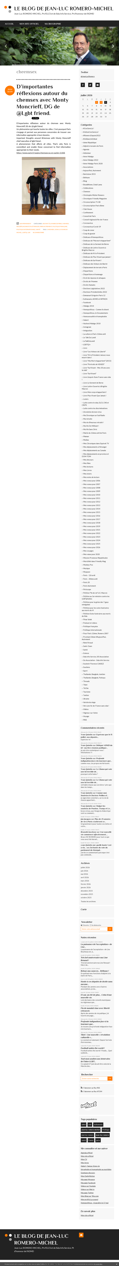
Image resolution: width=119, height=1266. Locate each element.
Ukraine (86, 699)
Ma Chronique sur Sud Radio (94, 415)
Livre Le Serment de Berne (93, 383)
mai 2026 (84, 874)
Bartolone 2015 (89, 174)
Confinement (88, 212)
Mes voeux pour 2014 (91, 509)
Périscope (87, 589)
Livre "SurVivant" (89, 373)
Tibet (85, 685)
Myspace (86, 572)
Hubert (86, 320)
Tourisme (86, 692)
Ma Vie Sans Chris (90, 429)
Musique (86, 568)
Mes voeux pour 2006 (91, 481)
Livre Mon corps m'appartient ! (95, 392)
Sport (85, 671)
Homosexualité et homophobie (95, 316)
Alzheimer (87, 153)
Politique (105, 1130)
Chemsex (65, 223)
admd (84, 1124)
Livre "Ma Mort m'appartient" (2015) (97, 361)
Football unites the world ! (92, 1048)
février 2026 (86, 884)
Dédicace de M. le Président (94, 253)
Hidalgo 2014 (88, 306)
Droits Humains (89, 285)
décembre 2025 (87, 891)
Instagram (87, 327)
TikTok (85, 688)
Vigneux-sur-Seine (90, 713)
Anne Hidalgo (88, 156)
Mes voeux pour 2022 (91, 533)
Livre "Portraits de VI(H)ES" (93, 364)
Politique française (60, 226)
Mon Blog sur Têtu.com (90, 1196)
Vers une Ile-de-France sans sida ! (96, 706)
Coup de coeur (88, 230)
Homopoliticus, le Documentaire (95, 313)
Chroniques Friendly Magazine (95, 198)
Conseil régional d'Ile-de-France (95, 220)
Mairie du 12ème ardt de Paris (94, 433)
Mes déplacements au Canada (94, 450)
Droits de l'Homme (90, 281)
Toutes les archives (88, 901)
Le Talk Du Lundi (89, 337)
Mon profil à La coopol (89, 1199)
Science (86, 653)
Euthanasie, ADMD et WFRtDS (95, 299)
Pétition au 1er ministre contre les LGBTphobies (95, 597)
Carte (84, 909)
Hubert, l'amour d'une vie (90, 1166)
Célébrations (88, 188)
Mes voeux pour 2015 (91, 512)
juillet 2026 (85, 867)
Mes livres (85, 1163)
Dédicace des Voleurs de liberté (95, 264)
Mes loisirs (87, 474)
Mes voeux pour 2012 (91, 502)
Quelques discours (88, 1173)
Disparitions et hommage (93, 274)
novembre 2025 (87, 894)
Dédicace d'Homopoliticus (93, 237)
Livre (85, 348)
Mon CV (84, 1159)
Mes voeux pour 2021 (91, 530)
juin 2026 (84, 871)
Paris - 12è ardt (89, 575)
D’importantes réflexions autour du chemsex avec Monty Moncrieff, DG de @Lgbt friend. (42, 99)
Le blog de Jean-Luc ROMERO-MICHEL (63, 8)
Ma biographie (53, 24)
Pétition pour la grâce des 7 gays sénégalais (95, 603)
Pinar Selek (87, 619)
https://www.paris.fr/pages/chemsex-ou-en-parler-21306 (41, 153)
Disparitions (88, 271)
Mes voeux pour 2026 (91, 547)
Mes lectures (88, 467)
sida (89, 1124)
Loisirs (85, 399)
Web (85, 720)
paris (98, 1140)
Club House (87, 209)
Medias (86, 440)
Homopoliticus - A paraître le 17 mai (94, 1203)
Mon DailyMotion (88, 1176)
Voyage (86, 716)
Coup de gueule (89, 234)
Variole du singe (89, 702)
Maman (86, 436)
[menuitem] (11, 23)
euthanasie (98, 1124)
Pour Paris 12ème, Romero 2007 (95, 633)
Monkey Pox (88, 565)
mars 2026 (85, 881)
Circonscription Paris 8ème (93, 206)
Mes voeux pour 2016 (91, 516)
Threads (86, 681)
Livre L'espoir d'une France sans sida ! (96, 378)
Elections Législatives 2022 (94, 288)
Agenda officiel (87, 1153)
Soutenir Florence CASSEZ (93, 664)
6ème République (89, 142)
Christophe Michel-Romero (93, 195)
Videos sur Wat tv (87, 1189)
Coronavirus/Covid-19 (92, 227)
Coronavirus (88, 223)
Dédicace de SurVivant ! (92, 260)
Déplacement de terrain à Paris (95, 267)
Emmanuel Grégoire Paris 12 (94, 295)
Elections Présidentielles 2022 (95, 292)
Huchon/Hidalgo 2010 (92, 323)
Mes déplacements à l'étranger (28, 226)
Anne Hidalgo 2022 (90, 160)
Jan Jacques (86, 819)
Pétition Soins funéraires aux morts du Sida (96, 615)
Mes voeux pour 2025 (91, 544)
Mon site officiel (29, 24)
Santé (38, 229)
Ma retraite (87, 419)
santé (84, 1140)
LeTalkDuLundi (89, 341)
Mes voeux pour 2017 (91, 519)
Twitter (86, 695)
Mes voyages (88, 551)
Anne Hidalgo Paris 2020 (93, 163)
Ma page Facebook (88, 1183)
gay (29, 232)
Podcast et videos (90, 623)
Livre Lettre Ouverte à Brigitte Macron (94, 387)
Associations (88, 167)
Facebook (87, 302)
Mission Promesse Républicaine (95, 558)
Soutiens (86, 667)
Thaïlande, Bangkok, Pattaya (94, 678)
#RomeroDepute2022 (91, 135)
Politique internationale (26, 229)
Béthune (86, 177)
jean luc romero (87, 1135)
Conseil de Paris (89, 216)
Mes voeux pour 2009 (91, 491)
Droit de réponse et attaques (94, 278)
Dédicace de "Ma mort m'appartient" (97, 241)
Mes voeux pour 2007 (91, 484)
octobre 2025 (86, 897)
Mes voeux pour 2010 (91, 495)
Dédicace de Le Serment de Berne (96, 244)
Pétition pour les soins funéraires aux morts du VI (95, 609)
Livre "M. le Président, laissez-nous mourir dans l (96, 356)
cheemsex (50, 229)
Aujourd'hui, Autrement (92, 170)
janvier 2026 (86, 887)
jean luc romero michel (91, 1130)
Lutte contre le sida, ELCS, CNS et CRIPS (95, 404)
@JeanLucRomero (88, 76)
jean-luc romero (102, 1135)
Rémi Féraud (88, 643)
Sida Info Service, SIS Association (96, 657)
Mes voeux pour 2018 (91, 523)
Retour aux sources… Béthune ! (95, 971)
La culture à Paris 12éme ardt (94, 334)
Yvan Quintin (86, 734)
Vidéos (86, 709)
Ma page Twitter (87, 1193)
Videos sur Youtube (88, 1186)
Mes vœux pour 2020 (91, 554)
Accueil (9, 24)
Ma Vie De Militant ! (91, 426)
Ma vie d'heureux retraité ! (93, 422)
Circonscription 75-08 (91, 202)
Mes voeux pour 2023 (91, 537)
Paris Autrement (46, 226)
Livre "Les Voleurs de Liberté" (94, 352)
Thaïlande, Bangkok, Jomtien (94, 674)
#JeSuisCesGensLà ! (91, 132)
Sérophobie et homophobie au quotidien (96, 1169)
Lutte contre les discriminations (95, 408)
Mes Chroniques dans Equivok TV (96, 443)
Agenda (86, 149)
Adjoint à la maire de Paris (52, 223)
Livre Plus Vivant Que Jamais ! (94, 396)
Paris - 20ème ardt (90, 579)
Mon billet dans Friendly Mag (94, 561)
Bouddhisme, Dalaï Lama (92, 185)
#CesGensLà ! (88, 128)
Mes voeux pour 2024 (91, 540)
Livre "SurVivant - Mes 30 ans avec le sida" (96, 369)
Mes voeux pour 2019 (91, 526)
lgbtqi (24, 232)
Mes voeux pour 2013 (91, 505)
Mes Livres (87, 470)
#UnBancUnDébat (90, 139)
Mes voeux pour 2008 (91, 488)
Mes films (87, 463)
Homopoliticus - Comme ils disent (96, 309)
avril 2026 (85, 877)
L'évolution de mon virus (92, 412)
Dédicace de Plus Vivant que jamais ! (97, 257)
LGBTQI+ (87, 344)
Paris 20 (86, 582)
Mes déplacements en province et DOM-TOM (95, 455)
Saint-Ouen (87, 646)
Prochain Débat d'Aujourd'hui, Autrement (94, 638)
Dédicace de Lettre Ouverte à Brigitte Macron (94, 249)
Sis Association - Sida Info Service (96, 660)
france (90, 1140)
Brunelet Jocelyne (88, 832)
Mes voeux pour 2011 (91, 498)
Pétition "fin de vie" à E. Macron (95, 593)
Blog (85, 181)
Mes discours (88, 460)
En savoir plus (98, 1264)
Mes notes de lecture (91, 477)
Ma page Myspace (88, 1179)
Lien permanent (24, 223)
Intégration (87, 330)
